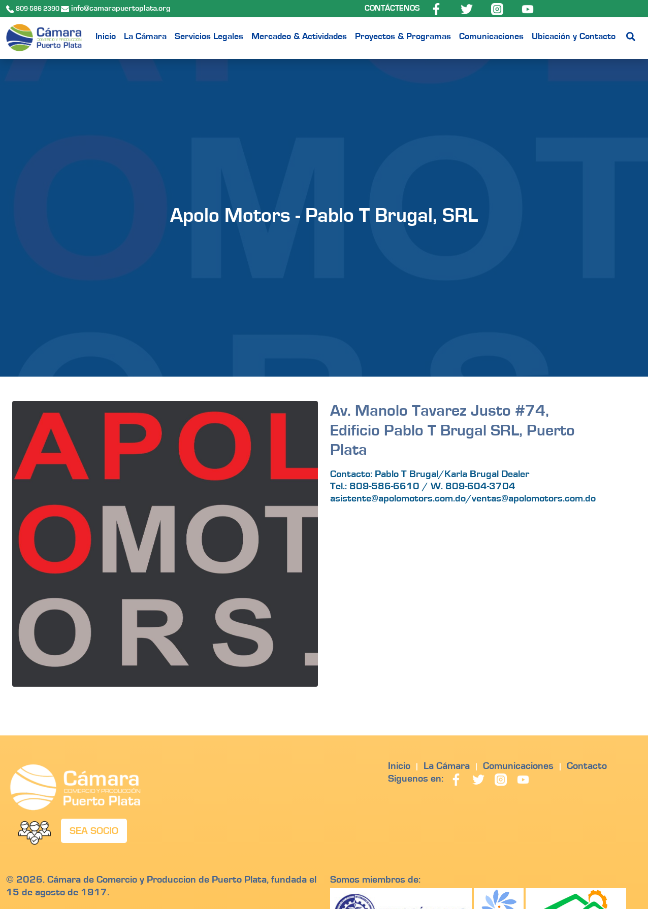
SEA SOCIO (94, 831)
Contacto (587, 766)
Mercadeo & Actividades (299, 36)
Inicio (105, 36)
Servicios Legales (209, 36)
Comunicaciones (491, 36)
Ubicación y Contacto (573, 36)
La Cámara (145, 36)
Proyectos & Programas (403, 36)
